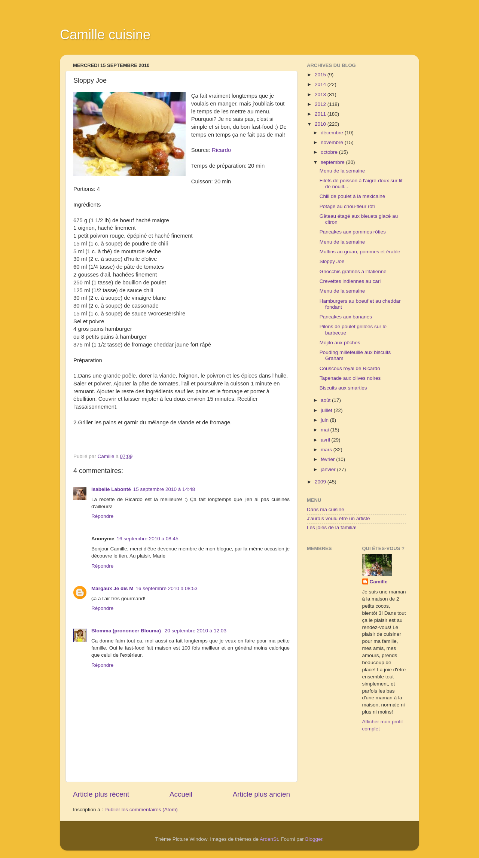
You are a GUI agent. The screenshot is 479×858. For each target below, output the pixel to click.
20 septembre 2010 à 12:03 (195, 630)
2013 (321, 94)
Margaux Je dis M (112, 588)
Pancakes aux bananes (346, 317)
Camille (379, 581)
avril (326, 440)
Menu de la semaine (342, 171)
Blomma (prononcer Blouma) (126, 630)
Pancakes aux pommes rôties (353, 232)
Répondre (102, 516)
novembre (333, 142)
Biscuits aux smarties (343, 388)
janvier (329, 469)
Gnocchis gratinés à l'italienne (353, 271)
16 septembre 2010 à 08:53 (167, 588)
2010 (321, 124)
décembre (333, 132)
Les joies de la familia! (332, 527)
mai (325, 430)
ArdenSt (269, 839)
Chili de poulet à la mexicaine (352, 196)
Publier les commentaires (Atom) (141, 809)
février (328, 459)
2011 (321, 114)
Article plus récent (101, 794)
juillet (327, 410)
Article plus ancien (261, 794)
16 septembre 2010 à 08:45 (148, 538)
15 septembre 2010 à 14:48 (164, 489)
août (326, 400)
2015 (321, 74)
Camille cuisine (105, 34)
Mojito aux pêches (340, 342)
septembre (333, 162)
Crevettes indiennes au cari (350, 281)
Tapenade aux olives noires (350, 378)
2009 (321, 482)
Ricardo (220, 150)
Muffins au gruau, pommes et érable (360, 251)
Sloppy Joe (332, 261)
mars (327, 449)
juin (325, 420)
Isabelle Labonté (111, 489)
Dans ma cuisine (325, 509)
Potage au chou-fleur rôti (347, 206)
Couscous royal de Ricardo (350, 368)
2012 (321, 104)
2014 (321, 84)
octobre (330, 152)
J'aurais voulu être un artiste (338, 518)
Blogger (314, 839)
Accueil (181, 794)
